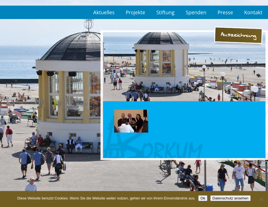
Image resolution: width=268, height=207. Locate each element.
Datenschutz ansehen (230, 198)
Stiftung (165, 12)
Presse (225, 12)
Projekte (135, 12)
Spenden (196, 12)
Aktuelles (103, 12)
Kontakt (253, 12)
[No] (261, 199)
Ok (202, 198)
